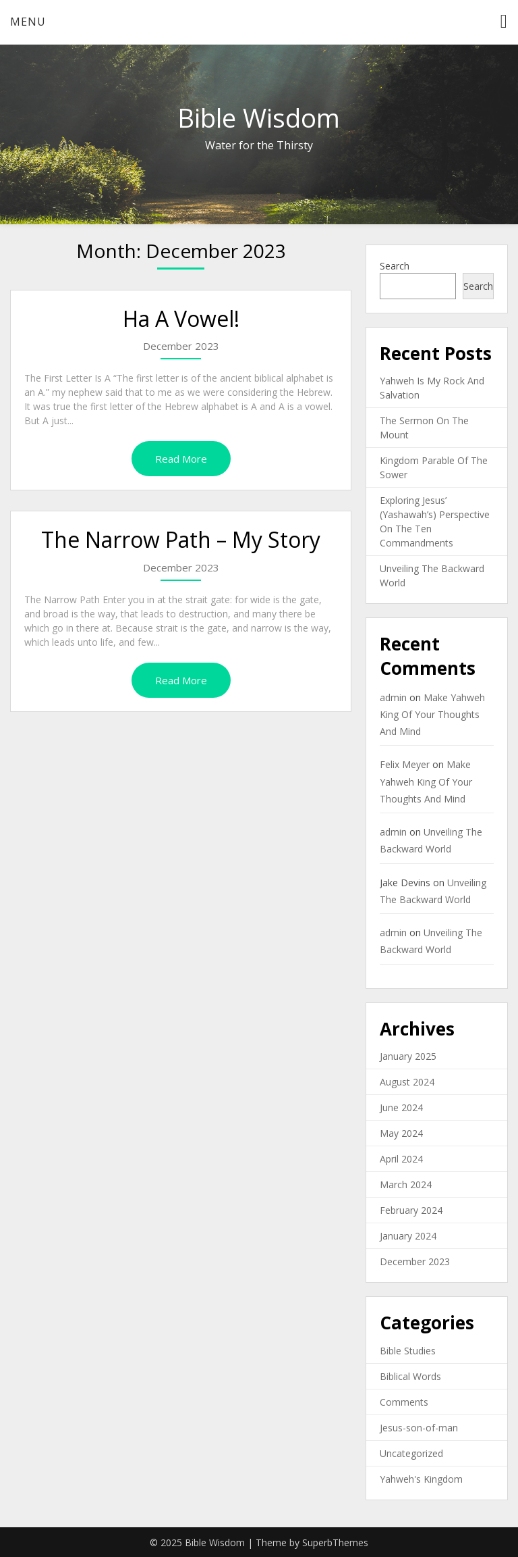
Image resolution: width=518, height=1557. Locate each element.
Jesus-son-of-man (419, 1427)
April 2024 (401, 1158)
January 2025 (408, 1056)
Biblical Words (410, 1376)
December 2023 (415, 1261)
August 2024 (407, 1081)
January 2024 (408, 1235)
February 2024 (411, 1210)
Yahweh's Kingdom (421, 1479)
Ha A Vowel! (181, 318)
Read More (181, 458)
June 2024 (401, 1107)
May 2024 (401, 1133)
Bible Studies (408, 1350)
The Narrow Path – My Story (180, 539)
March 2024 (406, 1184)
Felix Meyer (405, 764)
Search (394, 265)
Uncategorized (411, 1453)
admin (393, 697)
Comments (404, 1402)
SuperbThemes (335, 1542)
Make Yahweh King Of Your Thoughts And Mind (432, 714)
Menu (28, 21)
